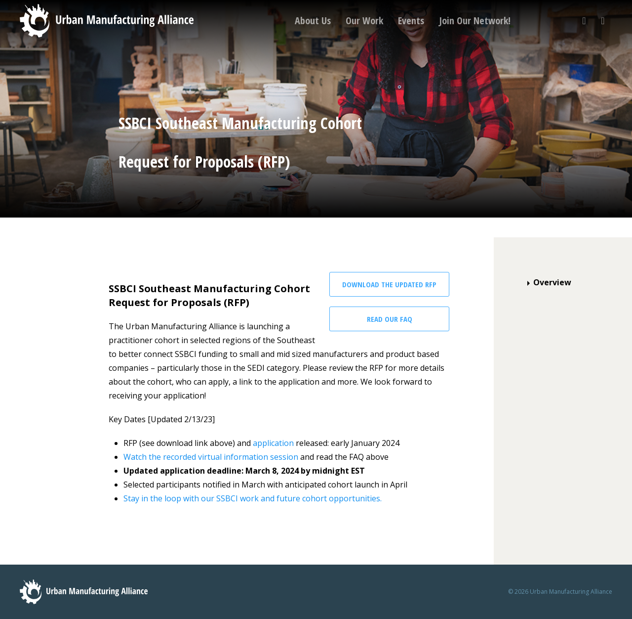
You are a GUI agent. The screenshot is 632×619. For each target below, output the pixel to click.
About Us (313, 20)
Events (411, 20)
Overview (547, 282)
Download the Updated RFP (389, 284)
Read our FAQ (389, 319)
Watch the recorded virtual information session (210, 456)
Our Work (364, 20)
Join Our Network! (475, 20)
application (273, 443)
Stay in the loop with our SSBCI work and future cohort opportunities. (252, 498)
